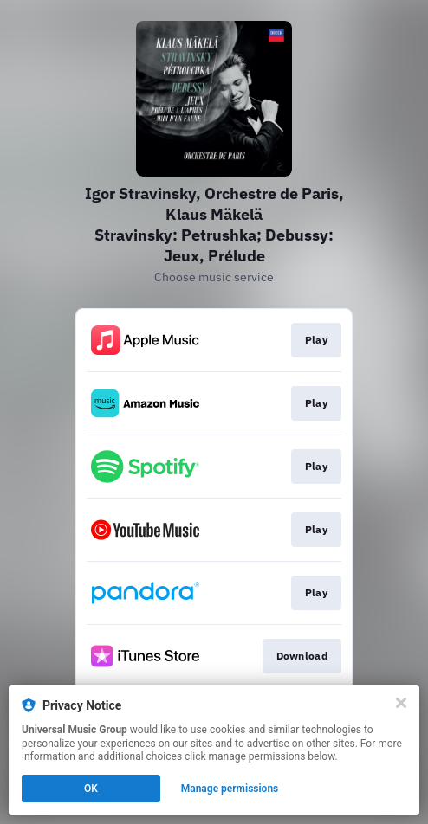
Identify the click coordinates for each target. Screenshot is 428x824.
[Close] (401, 703)
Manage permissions (230, 788)
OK (91, 788)
